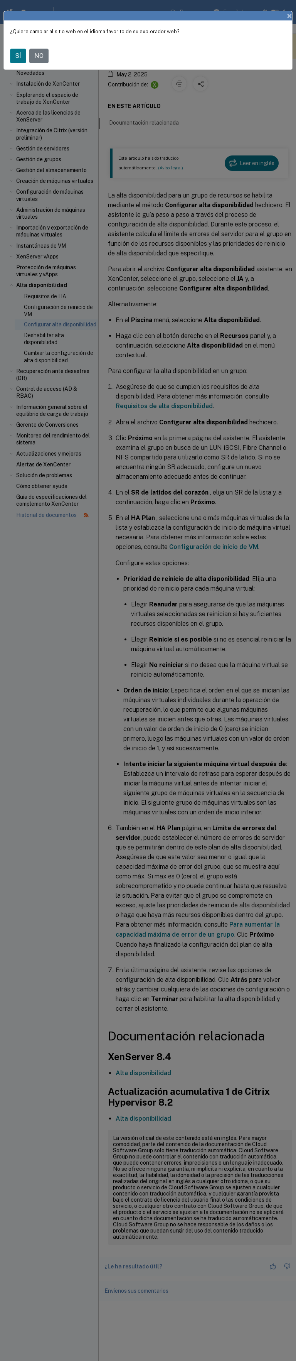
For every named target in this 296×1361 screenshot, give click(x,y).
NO (39, 55)
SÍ (18, 55)
